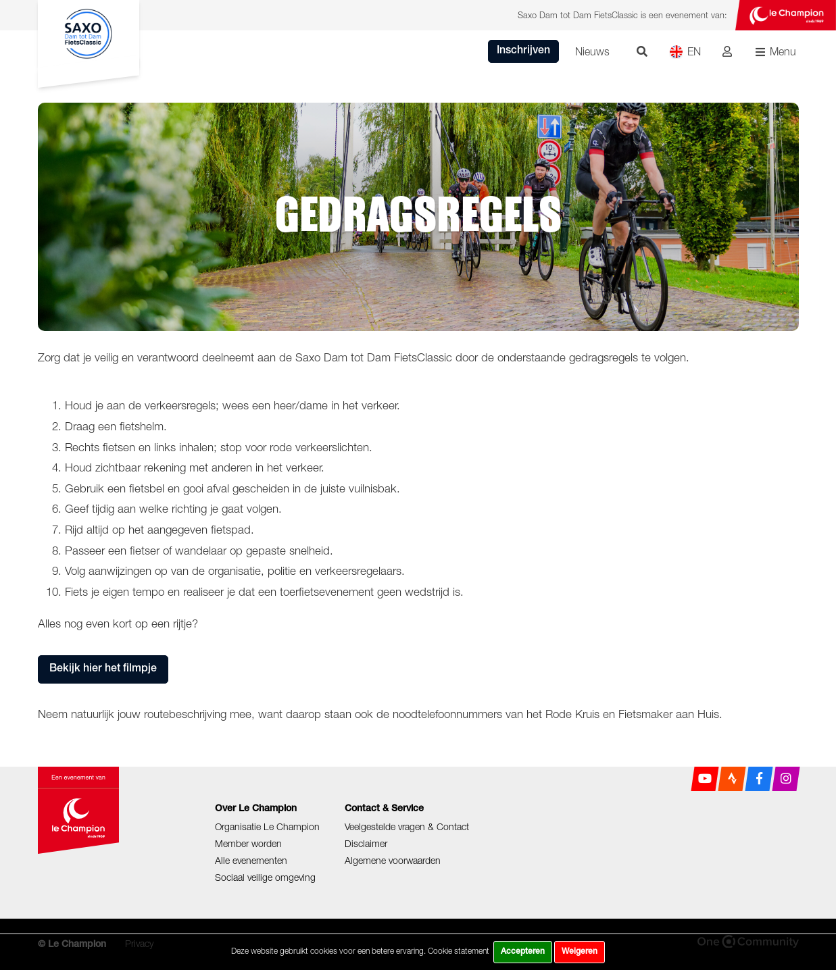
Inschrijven (523, 51)
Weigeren (579, 952)
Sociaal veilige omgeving (265, 877)
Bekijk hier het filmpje (103, 669)
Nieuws (592, 51)
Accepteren (523, 952)
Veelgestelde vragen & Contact (407, 826)
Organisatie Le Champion (267, 826)
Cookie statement (458, 951)
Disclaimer (366, 843)
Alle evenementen (251, 860)
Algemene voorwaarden (393, 860)
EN (685, 52)
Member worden (248, 843)
